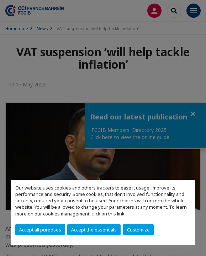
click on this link (108, 213)
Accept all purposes (40, 229)
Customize (138, 229)
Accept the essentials (94, 229)
